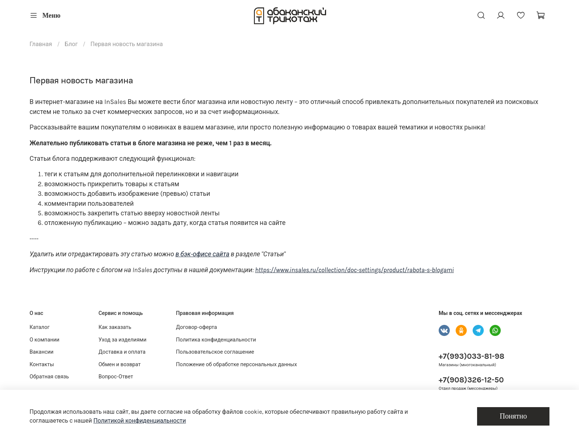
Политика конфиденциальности (216, 340)
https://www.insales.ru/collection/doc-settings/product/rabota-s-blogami (354, 270)
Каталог (39, 327)
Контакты (42, 364)
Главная (41, 44)
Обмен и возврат (120, 364)
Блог (71, 44)
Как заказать (115, 327)
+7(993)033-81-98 (471, 356)
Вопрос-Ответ (116, 377)
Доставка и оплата (122, 352)
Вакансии (42, 352)
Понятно (513, 416)
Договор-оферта (196, 327)
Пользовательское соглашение (215, 352)
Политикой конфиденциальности (139, 420)
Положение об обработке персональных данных (236, 364)
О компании (44, 340)
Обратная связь (49, 377)
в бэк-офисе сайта (202, 254)
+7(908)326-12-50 (471, 379)
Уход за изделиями (123, 340)
